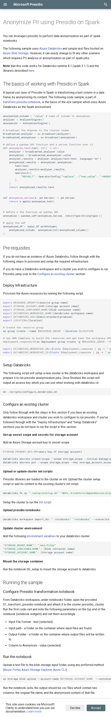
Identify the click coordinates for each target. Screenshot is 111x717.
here (31, 70)
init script (45, 502)
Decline (75, 708)
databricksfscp (57, 493)
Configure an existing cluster (56, 274)
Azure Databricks (50, 48)
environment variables (41, 536)
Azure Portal (12, 670)
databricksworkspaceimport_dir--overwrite (56, 519)
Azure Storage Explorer (37, 670)
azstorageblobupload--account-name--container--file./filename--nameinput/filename (57, 679)
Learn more (34, 711)
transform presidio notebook (21, 102)
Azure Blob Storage (15, 53)
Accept (96, 708)
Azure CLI (59, 670)
